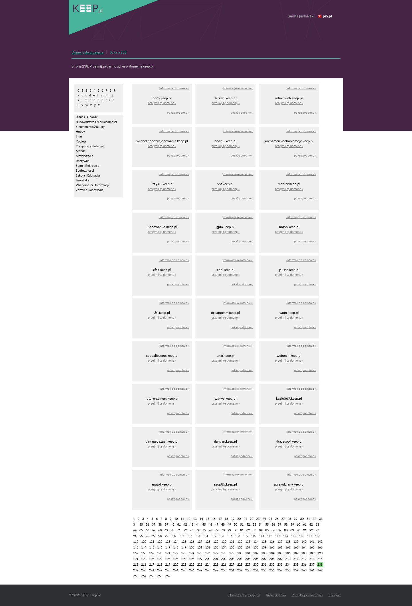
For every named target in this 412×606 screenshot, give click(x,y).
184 (271, 553)
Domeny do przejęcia (87, 52)
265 (151, 576)
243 (167, 570)
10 (176, 518)
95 (141, 536)
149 (183, 547)
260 (303, 570)
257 (279, 570)
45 (204, 524)
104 (205, 536)
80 (235, 530)
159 (263, 547)
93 (317, 530)
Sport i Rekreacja (87, 165)
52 (248, 524)
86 (273, 530)
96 (147, 536)
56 (273, 524)
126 (191, 541)
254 (255, 570)
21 (245, 518)
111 (261, 536)
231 (263, 564)
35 (141, 524)
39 (166, 524)
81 (241, 530)
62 (311, 524)
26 (276, 518)
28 (289, 518)
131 (231, 541)
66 (147, 530)
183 (263, 553)
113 (277, 536)
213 (311, 559)
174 (191, 553)
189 (311, 553)
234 (287, 564)
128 (207, 541)
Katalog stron (276, 595)
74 (197, 530)
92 (311, 530)
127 (199, 541)
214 (319, 559)
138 (287, 541)
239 (135, 570)
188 (303, 553)
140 (303, 541)
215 (135, 564)
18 (226, 518)
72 (185, 530)
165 (311, 547)
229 (247, 564)
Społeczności (85, 170)
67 (153, 530)
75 (204, 530)
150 (191, 547)
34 (134, 524)
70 (172, 530)
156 (239, 547)
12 (188, 518)
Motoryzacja (84, 156)
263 (135, 576)
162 (287, 547)
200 (207, 559)
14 (201, 518)
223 (199, 564)
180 (239, 553)
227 (231, 564)
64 (134, 530)
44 (197, 524)
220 (175, 564)
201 (215, 559)
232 (271, 564)
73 (191, 530)
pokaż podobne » (178, 112)
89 (292, 530)
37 (153, 524)
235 (295, 564)
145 (151, 547)
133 (247, 541)
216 (143, 564)
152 (207, 547)
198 (191, 559)
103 (197, 536)
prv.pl (327, 16)
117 (309, 536)
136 (271, 541)
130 (223, 541)
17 (220, 518)
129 (215, 541)
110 (253, 536)
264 (143, 576)
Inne (79, 136)
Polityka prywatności (307, 595)
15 (207, 518)
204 (239, 559)
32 (314, 518)
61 (304, 524)
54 (260, 524)
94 (134, 536)
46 (210, 524)
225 (215, 564)
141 (311, 541)
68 (160, 530)
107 (229, 536)
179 (231, 553)
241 (151, 570)
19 (232, 518)
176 (207, 553)
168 (143, 553)
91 (304, 530)
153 (215, 547)
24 (264, 518)
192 (143, 559)
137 (279, 541)
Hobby (80, 131)
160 (271, 547)
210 (287, 559)
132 (239, 541)
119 (135, 541)
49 (229, 524)
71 (179, 530)
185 (279, 553)
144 (143, 547)
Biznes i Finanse (87, 117)
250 (223, 570)
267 (167, 576)
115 (293, 536)
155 (231, 547)
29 (295, 518)
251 (231, 570)
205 (247, 559)
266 (159, 576)
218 (159, 564)
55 (267, 524)
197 (183, 559)
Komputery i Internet (90, 146)
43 (191, 524)
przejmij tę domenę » (162, 103)
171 (167, 553)
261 (311, 570)
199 (199, 559)
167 (135, 553)
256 (271, 570)
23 (258, 518)
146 (159, 547)
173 (183, 553)
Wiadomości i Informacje (93, 185)
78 (223, 530)
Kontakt (334, 595)
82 (248, 530)
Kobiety (81, 141)
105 (213, 536)
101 (181, 536)
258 (287, 570)
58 (286, 524)
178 (223, 553)
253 (247, 570)
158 (255, 547)
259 (295, 570)
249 (215, 570)
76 (210, 530)
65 (141, 530)
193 (151, 559)
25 (270, 518)
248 (207, 570)
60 (298, 524)
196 (175, 559)
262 (319, 570)
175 (199, 553)
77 (216, 530)
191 (135, 559)
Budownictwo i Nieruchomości (96, 122)
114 (285, 536)
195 (167, 559)
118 (317, 536)
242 (159, 570)
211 (295, 559)
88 (286, 530)
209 (279, 559)
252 (239, 570)
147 (167, 547)
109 (245, 536)
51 (241, 524)
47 (216, 524)
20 (239, 518)
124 (175, 541)
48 (223, 524)
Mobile (81, 151)
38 (160, 524)
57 (279, 524)
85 (267, 530)
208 (271, 559)
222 (191, 564)
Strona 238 (118, 52)
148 (175, 547)
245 (183, 570)
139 (295, 541)
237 (311, 564)
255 (263, 570)
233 (279, 564)
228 (239, 564)
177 (215, 553)
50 (235, 524)
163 (295, 547)
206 (255, 559)
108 (237, 536)
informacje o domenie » (174, 88)
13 (195, 518)
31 (308, 518)
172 (175, 553)
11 (182, 518)
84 (260, 530)
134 (255, 541)
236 (303, 564)
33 (320, 518)
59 (292, 524)
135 (263, 541)
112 (269, 536)
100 (173, 536)
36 (147, 524)
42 (185, 524)
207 (263, 559)
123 (167, 541)
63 (317, 524)
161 (279, 547)
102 (189, 536)
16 (213, 518)
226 (223, 564)
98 (160, 536)
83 (254, 530)
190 (319, 553)
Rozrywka (83, 161)
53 (254, 524)
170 (159, 553)
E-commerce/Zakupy (90, 126)
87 (279, 530)
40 (172, 524)
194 (159, 559)
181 (247, 553)
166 (319, 547)
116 (301, 536)
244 (175, 570)
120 (143, 541)
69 (166, 530)
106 (221, 536)
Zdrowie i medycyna (90, 190)
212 (303, 559)
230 (255, 564)
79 (229, 530)
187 (295, 553)
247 (199, 570)
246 (191, 570)
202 (223, 559)
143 (135, 547)
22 (251, 518)
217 (151, 564)
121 (151, 541)
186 (287, 553)
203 (231, 559)
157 (247, 547)
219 (167, 564)
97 (153, 536)
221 (183, 564)
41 (179, 524)
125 (183, 541)
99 (166, 536)
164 (303, 547)
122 (159, 541)
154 (223, 547)
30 (302, 518)
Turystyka (83, 180)
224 (207, 564)
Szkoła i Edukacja (88, 175)
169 (151, 553)
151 (199, 547)
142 (319, 541)
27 (283, 518)
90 (298, 530)
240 (143, 570)
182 (255, 553)
